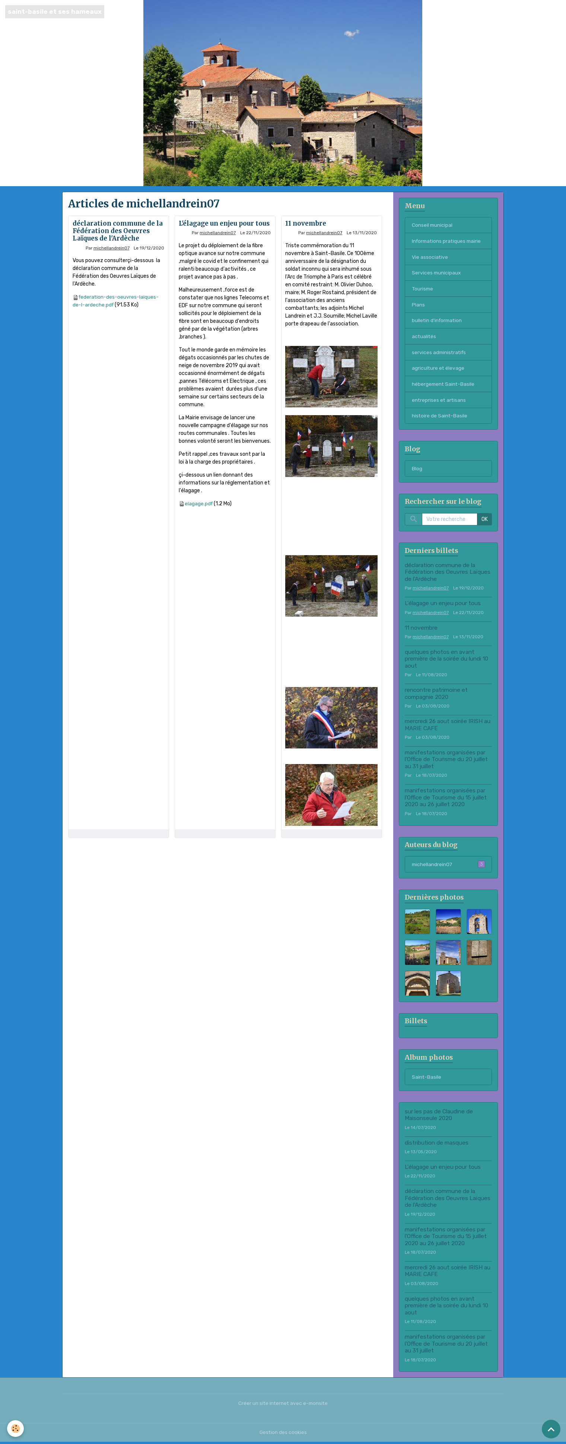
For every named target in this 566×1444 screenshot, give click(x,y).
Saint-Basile (506, 12)
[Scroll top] (551, 1429)
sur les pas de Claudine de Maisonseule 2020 (439, 1116)
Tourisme (423, 289)
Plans (418, 305)
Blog (531, 12)
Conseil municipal (432, 225)
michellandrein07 (111, 248)
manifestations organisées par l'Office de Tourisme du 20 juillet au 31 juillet (446, 761)
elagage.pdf (199, 503)
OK (484, 521)
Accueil (451, 12)
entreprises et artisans (439, 401)
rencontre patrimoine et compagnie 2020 (436, 695)
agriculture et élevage (438, 369)
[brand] (54, 11)
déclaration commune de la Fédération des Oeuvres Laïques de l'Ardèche (118, 230)
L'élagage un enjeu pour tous (224, 223)
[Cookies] (15, 1428)
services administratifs (440, 353)
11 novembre (305, 223)
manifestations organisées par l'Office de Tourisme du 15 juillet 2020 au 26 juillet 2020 (446, 799)
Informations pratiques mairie (448, 241)
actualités (424, 337)
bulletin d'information (438, 321)
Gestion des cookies (283, 1434)
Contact (475, 12)
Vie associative (430, 257)
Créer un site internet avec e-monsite (283, 1405)
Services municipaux (437, 273)
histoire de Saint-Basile (440, 417)
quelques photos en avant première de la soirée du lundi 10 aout (446, 661)
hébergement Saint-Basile (444, 385)
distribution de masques (436, 1144)
